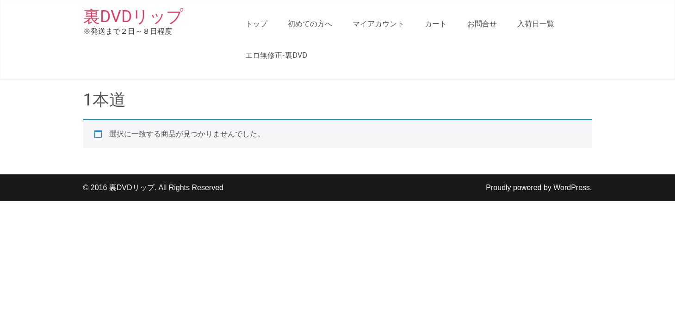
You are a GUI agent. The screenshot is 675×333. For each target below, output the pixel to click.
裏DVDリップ (133, 16)
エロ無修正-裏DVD (276, 55)
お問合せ (482, 23)
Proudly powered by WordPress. (539, 187)
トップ (256, 23)
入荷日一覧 (535, 23)
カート (436, 23)
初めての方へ (310, 23)
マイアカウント (378, 23)
